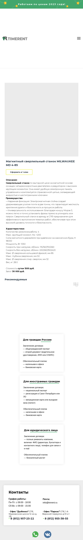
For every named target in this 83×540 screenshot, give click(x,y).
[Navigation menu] (79, 38)
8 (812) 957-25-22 (22, 518)
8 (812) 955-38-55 (56, 518)
